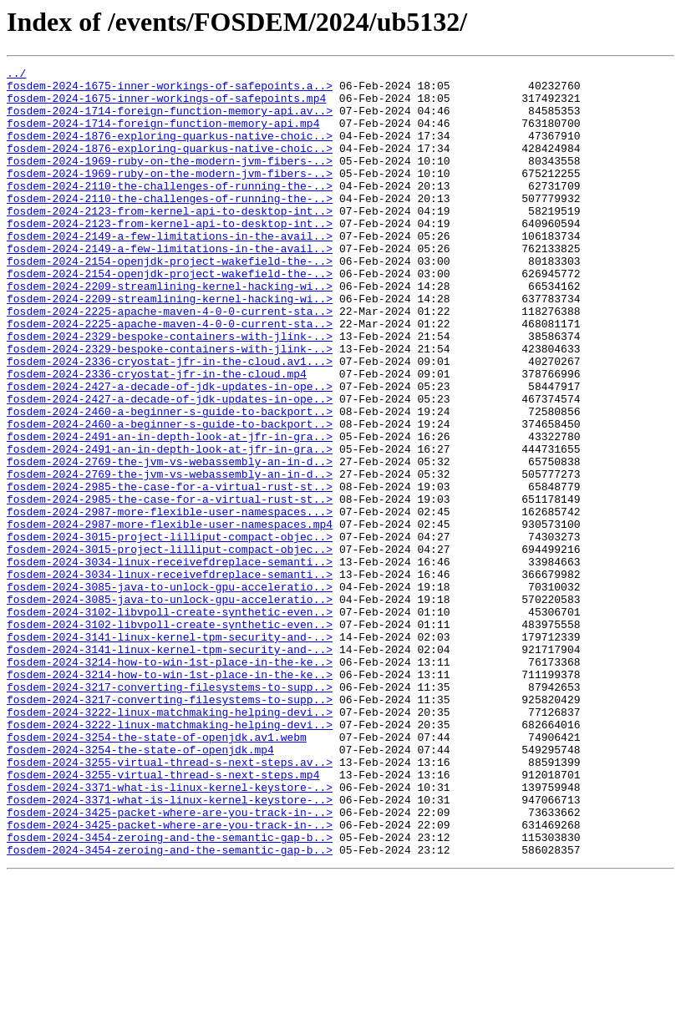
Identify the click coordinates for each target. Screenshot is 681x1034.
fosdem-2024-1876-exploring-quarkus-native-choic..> (170, 150)
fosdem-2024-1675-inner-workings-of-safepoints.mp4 (166, 105)
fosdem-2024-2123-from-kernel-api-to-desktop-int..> (170, 240)
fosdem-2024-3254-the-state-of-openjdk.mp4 (140, 887)
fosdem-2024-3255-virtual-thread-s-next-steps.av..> (170, 902)
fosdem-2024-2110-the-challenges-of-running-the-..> (170, 210)
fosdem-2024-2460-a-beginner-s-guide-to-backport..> (170, 481)
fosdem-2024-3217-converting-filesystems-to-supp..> (170, 811)
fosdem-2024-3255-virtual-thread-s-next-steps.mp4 (163, 917)
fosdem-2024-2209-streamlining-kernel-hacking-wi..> (170, 330)
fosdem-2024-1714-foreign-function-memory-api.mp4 (163, 135)
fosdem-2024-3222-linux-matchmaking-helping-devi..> (170, 841)
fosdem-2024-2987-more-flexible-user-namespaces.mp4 (170, 616)
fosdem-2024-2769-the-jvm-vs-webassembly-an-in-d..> (170, 541)
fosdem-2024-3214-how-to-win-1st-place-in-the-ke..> (170, 781)
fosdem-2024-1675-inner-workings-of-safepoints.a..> (170, 90)
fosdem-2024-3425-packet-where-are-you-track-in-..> (170, 962)
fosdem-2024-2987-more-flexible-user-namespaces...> (170, 601)
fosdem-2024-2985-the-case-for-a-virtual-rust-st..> (170, 571)
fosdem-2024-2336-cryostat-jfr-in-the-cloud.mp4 (157, 436)
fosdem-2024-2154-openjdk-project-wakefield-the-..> (170, 300)
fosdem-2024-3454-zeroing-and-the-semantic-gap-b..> (170, 992)
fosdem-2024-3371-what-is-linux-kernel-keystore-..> (170, 932)
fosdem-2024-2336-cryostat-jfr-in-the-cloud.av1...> (170, 420)
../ (16, 75)
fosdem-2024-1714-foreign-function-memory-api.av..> (170, 120)
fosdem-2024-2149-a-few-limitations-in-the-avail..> (170, 270)
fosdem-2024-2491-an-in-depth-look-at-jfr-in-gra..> (170, 511)
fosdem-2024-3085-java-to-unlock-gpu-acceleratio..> (170, 691)
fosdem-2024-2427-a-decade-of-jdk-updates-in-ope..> (170, 451)
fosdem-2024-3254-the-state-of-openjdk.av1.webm (157, 871)
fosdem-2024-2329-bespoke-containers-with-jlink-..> (170, 390)
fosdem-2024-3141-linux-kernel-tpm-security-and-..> (170, 751)
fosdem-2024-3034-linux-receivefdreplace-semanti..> (170, 661)
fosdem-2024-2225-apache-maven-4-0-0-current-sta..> (170, 360)
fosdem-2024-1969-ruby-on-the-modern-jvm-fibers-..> (170, 180)
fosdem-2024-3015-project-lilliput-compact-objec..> (170, 631)
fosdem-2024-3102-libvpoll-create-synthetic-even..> (170, 721)
